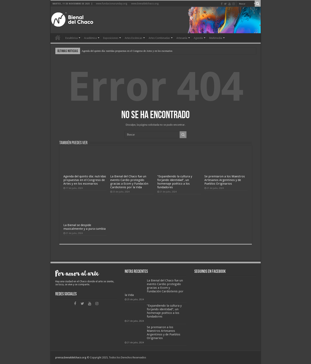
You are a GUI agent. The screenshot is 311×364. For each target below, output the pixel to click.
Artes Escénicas (133, 37)
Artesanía (181, 37)
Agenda (198, 37)
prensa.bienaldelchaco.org (70, 357)
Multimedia (215, 37)
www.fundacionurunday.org (111, 3)
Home (58, 37)
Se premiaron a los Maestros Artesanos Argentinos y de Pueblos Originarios (224, 180)
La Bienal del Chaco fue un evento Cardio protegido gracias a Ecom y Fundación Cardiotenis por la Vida (129, 182)
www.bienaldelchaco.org (145, 3)
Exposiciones (110, 37)
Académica (90, 37)
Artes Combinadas (159, 37)
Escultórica (71, 37)
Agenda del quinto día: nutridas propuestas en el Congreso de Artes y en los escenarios (127, 50)
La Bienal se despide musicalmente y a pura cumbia (84, 227)
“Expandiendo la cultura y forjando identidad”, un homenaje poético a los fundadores (174, 182)
